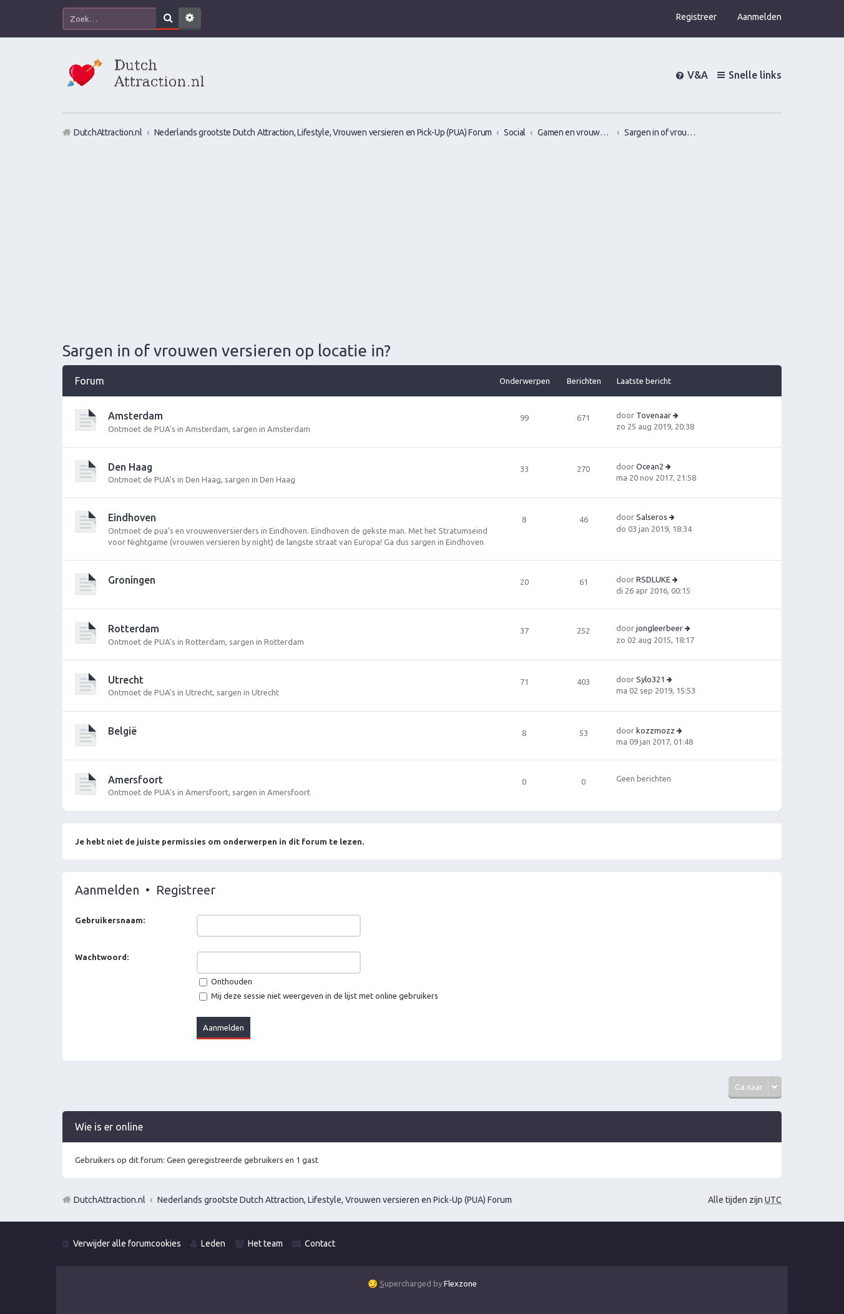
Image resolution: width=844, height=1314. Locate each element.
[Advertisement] (422, 239)
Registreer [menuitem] (696, 17)
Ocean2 (650, 466)
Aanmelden (107, 890)
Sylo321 (650, 679)
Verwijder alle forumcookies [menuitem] (127, 1243)
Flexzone (460, 1283)
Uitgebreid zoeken (190, 18)
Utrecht (126, 679)
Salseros (651, 516)
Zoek (167, 18)
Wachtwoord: (102, 957)
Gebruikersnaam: (110, 920)
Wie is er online (109, 1126)
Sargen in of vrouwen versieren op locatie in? (226, 350)
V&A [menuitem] (697, 75)
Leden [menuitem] (213, 1243)
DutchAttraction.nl (109, 1200)
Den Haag (130, 467)
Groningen (131, 580)
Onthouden (225, 981)
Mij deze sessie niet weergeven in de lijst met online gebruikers (318, 995)
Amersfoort (135, 779)
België (122, 731)
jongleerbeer (659, 628)
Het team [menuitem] (265, 1243)
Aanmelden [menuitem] (759, 17)
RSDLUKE (653, 579)
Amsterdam (135, 415)
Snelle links (755, 75)
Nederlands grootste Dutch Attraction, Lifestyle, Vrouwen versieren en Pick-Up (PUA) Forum (334, 1200)
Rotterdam (133, 628)
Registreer (185, 890)
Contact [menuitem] (320, 1243)
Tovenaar (653, 415)
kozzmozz (655, 730)
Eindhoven (132, 517)
